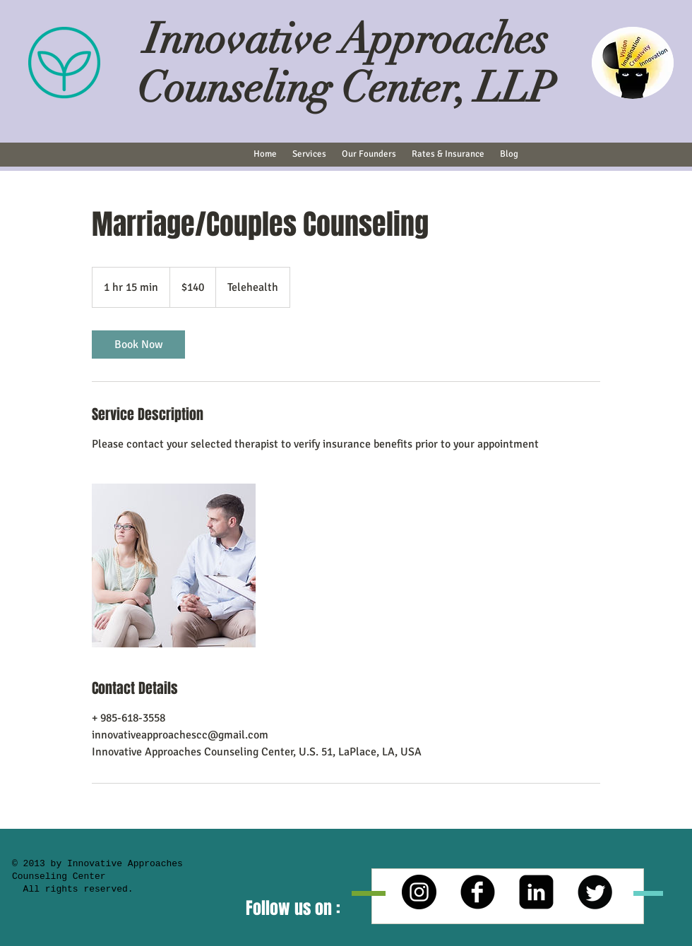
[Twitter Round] (595, 892)
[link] (138, 344)
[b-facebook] (477, 892)
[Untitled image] (174, 565)
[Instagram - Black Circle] (419, 892)
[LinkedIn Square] (536, 892)
